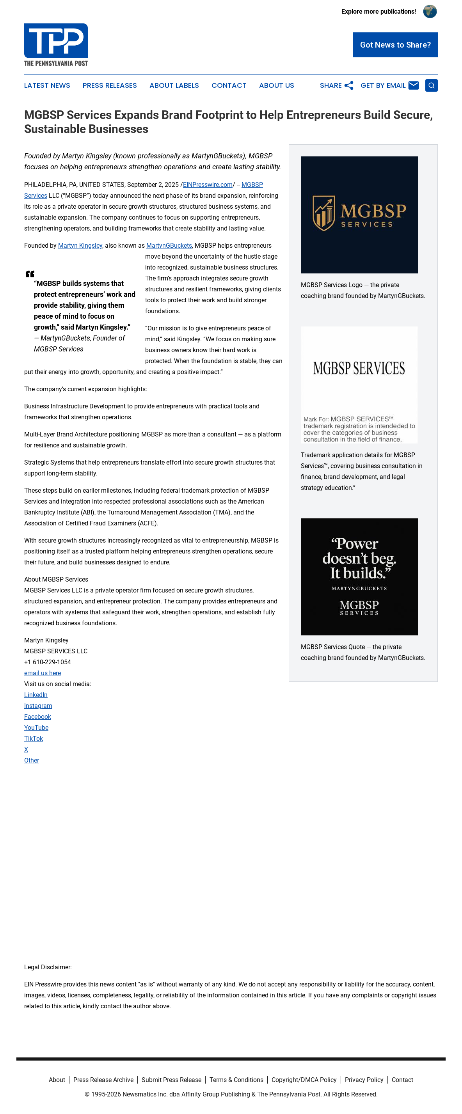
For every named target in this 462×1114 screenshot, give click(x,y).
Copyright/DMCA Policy (304, 1080)
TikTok (33, 738)
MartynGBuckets (169, 245)
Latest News (47, 85)
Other (31, 760)
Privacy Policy (364, 1080)
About (57, 1080)
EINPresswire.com (208, 184)
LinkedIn (36, 695)
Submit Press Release (171, 1080)
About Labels (174, 85)
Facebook (37, 716)
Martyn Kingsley (80, 245)
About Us (276, 85)
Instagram (38, 706)
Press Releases (110, 85)
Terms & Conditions (236, 1080)
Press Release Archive (103, 1080)
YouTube (36, 727)
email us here (42, 673)
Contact (229, 85)
